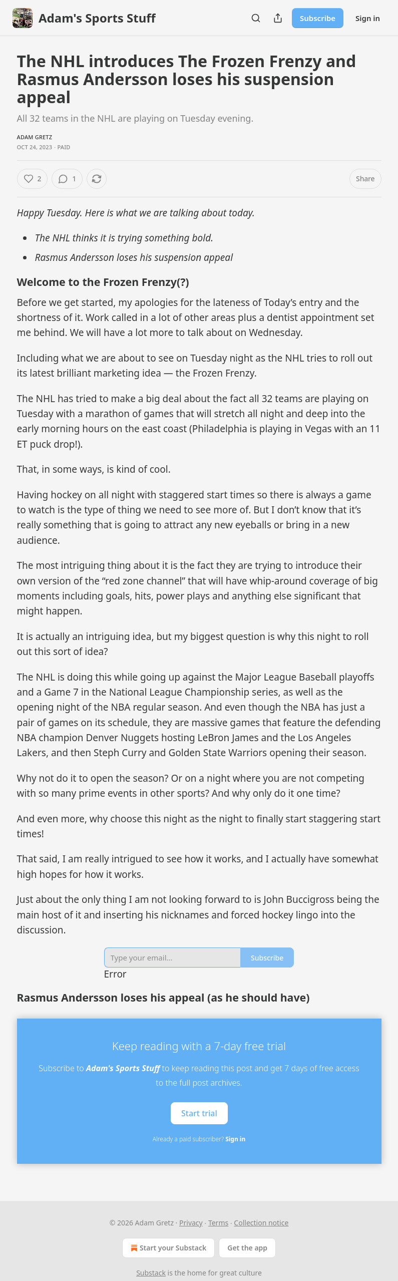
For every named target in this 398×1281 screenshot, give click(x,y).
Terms (218, 1222)
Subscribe (317, 18)
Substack (151, 1272)
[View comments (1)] (67, 179)
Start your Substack (167, 1247)
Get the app (247, 1247)
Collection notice (261, 1222)
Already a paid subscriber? (199, 1139)
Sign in (367, 18)
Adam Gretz (35, 137)
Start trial (199, 1112)
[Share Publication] (278, 18)
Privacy (191, 1222)
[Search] (256, 18)
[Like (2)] (32, 179)
